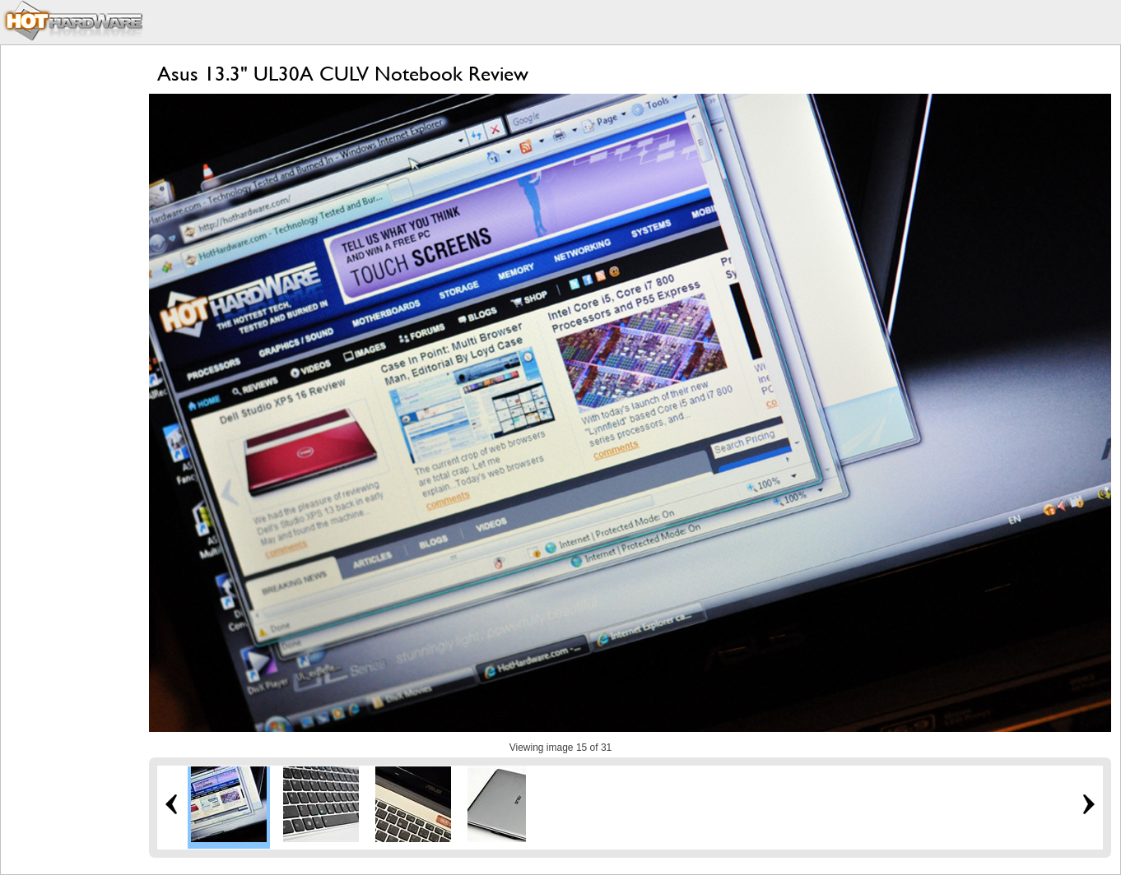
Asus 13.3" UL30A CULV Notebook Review (342, 74)
